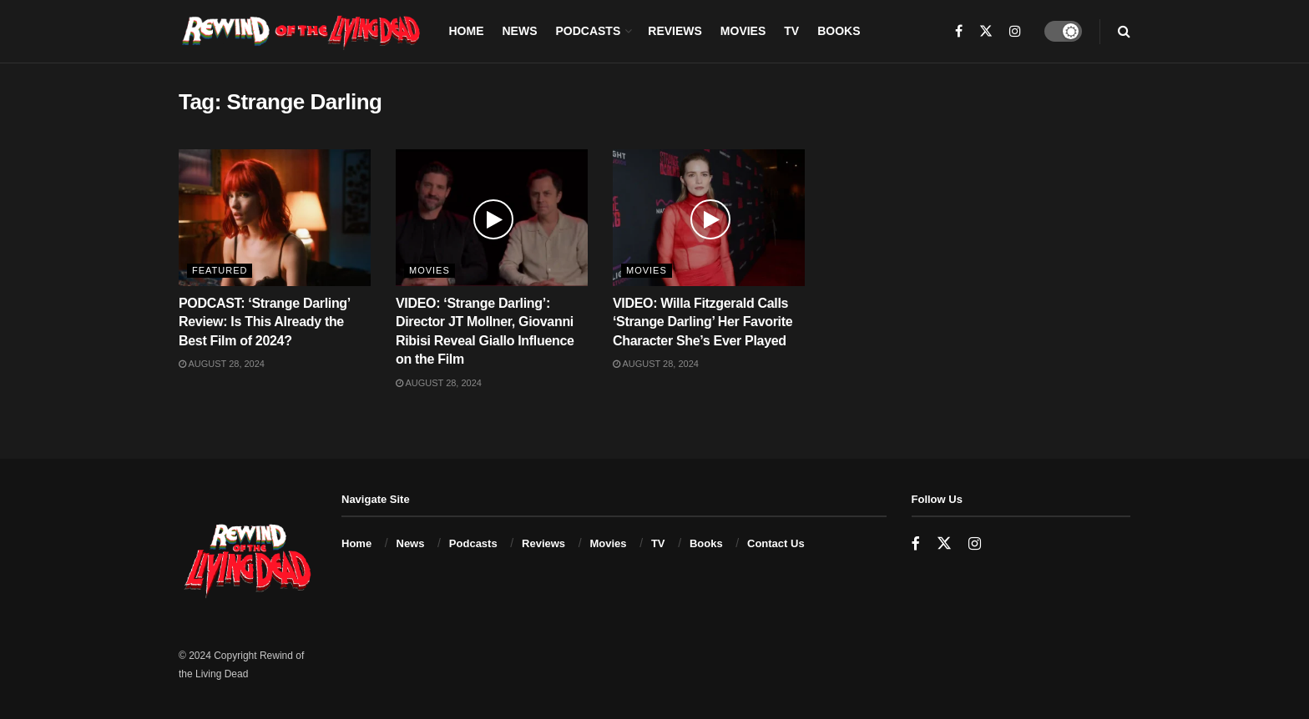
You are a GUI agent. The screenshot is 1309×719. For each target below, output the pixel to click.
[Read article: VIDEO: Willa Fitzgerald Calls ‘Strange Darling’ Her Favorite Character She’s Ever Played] (709, 217)
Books (838, 31)
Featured (219, 270)
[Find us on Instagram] (974, 544)
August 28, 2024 (222, 364)
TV (791, 31)
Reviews (675, 31)
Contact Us (776, 543)
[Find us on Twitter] (944, 544)
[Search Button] (1124, 31)
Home (465, 31)
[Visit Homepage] (302, 32)
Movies (743, 31)
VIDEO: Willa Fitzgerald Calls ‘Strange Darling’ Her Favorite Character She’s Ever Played (702, 322)
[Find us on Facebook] (916, 544)
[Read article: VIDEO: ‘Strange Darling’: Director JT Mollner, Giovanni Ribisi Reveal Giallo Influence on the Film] (492, 217)
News (519, 31)
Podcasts (587, 31)
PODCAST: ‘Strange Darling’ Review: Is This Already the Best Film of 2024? (264, 322)
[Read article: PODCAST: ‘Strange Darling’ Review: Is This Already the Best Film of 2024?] (275, 217)
